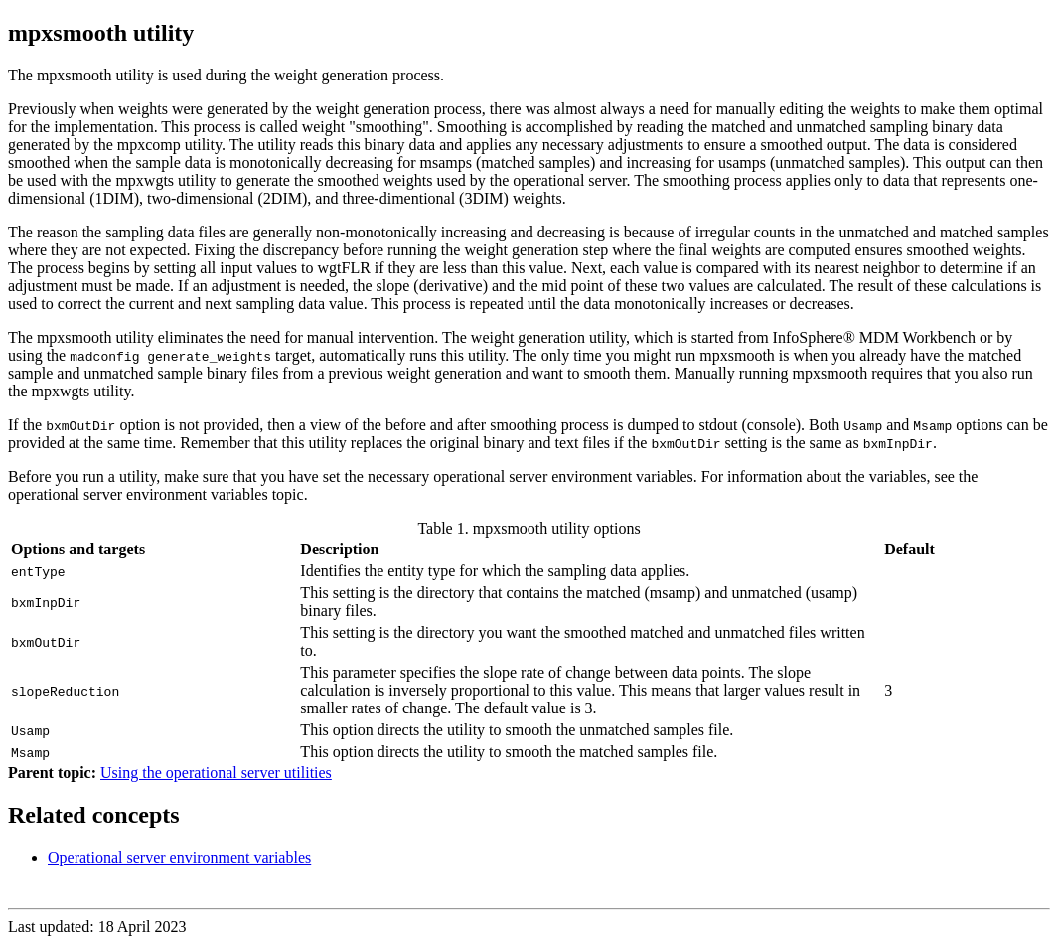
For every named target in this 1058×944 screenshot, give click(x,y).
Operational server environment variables (179, 857)
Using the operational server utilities (216, 772)
